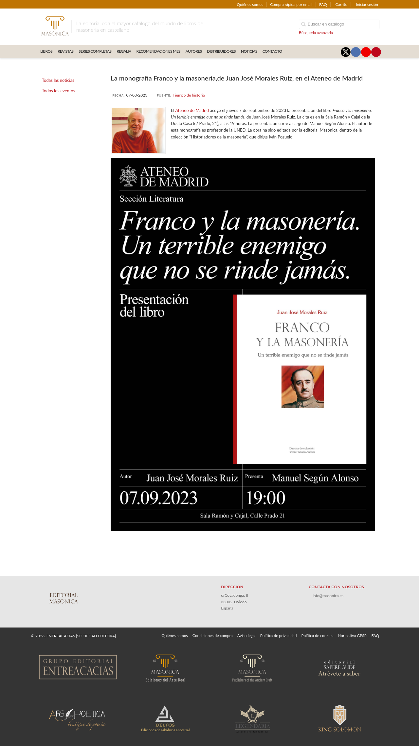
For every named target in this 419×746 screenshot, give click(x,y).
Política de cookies (317, 635)
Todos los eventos (58, 90)
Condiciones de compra (212, 635)
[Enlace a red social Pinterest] (376, 52)
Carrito (342, 4)
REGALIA (124, 51)
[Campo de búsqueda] (339, 24)
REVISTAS (65, 51)
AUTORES (194, 51)
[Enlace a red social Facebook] (356, 52)
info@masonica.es (328, 595)
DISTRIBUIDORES (221, 51)
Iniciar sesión (367, 4)
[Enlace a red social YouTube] (366, 52)
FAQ (323, 4)
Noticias (249, 51)
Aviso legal (246, 635)
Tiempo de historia (189, 95)
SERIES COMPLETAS (95, 51)
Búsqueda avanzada (316, 32)
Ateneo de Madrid (192, 110)
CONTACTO (272, 51)
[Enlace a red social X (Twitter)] (346, 52)
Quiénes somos (250, 4)
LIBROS (46, 51)
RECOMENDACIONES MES (158, 51)
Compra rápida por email (291, 4)
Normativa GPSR (352, 635)
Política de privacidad (278, 635)
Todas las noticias (58, 80)
